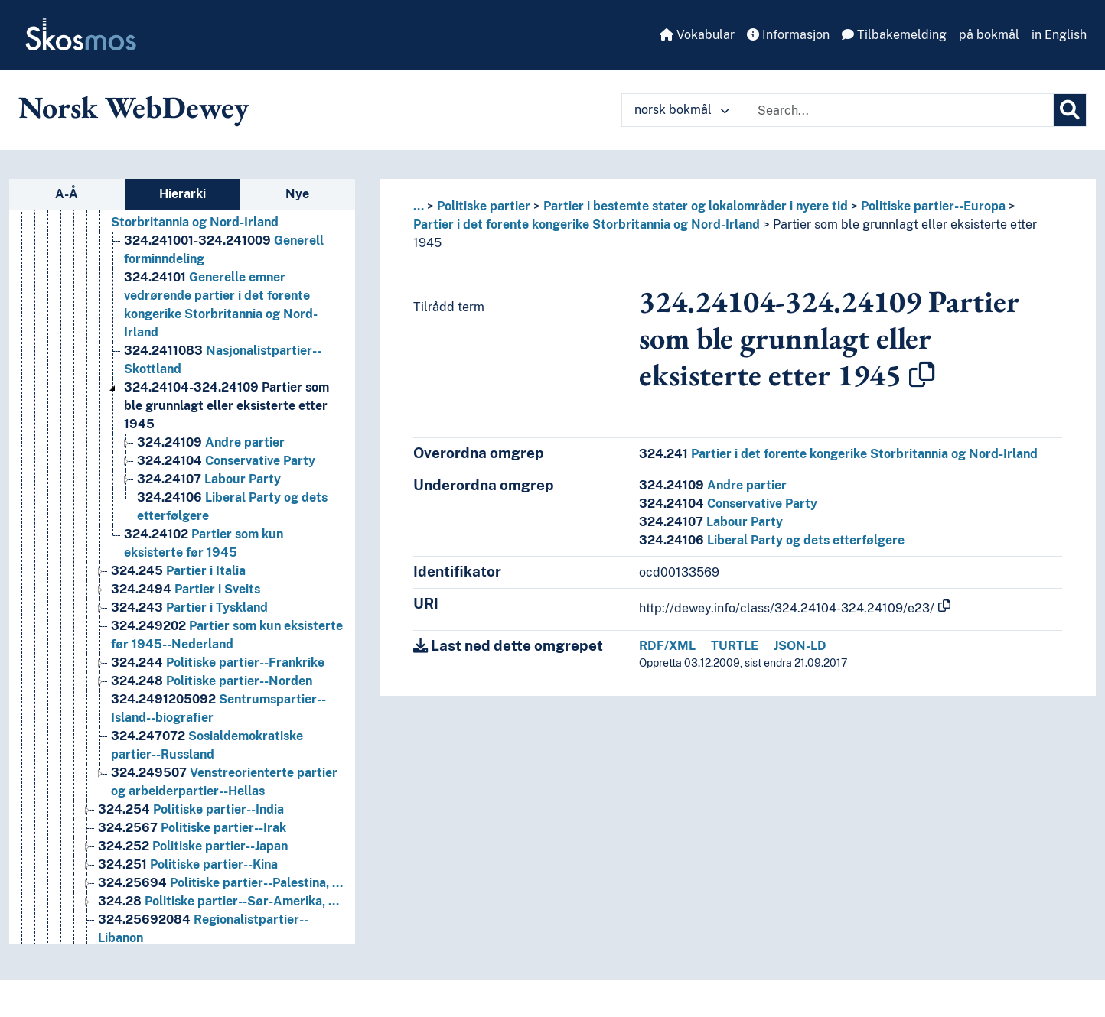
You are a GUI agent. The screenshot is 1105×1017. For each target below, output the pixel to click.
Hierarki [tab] (182, 194)
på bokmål (989, 35)
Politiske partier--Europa (933, 206)
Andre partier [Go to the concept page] (211, 517)
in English (1059, 35)
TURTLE (734, 645)
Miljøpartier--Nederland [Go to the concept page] (225, 242)
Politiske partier (483, 206)
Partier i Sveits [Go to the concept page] (185, 664)
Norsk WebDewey (133, 107)
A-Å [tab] (66, 194)
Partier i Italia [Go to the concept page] (178, 645)
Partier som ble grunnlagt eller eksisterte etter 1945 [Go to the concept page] (226, 480)
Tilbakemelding (894, 35)
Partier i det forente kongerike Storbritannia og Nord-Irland (586, 224)
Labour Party (711, 522)
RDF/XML (667, 645)
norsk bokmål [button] (681, 109)
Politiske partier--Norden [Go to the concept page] (211, 756)
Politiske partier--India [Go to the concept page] (191, 884)
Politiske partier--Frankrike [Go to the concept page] (217, 737)
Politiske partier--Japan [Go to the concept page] (193, 921)
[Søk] (1070, 110)
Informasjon (788, 35)
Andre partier (713, 485)
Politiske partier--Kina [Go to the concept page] (188, 939)
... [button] (418, 206)
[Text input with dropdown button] (901, 110)
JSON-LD (800, 645)
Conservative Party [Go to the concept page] (226, 535)
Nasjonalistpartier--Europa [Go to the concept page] (225, 260)
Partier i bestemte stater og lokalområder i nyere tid (695, 206)
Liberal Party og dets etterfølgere (772, 540)
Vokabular (697, 35)
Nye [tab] (297, 194)
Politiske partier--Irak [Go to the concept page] (192, 902)
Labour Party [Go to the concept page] (209, 554)
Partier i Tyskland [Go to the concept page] (189, 682)
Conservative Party (728, 503)
